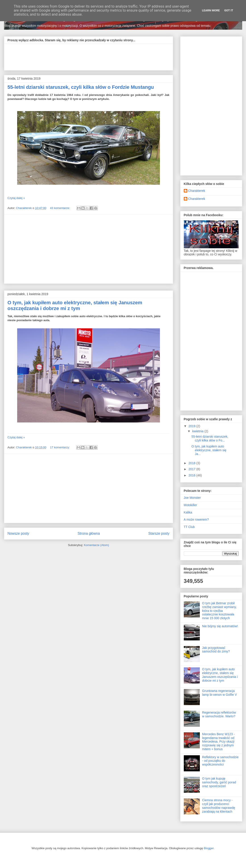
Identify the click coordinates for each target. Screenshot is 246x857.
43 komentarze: (60, 208)
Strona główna (89, 533)
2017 (192, 469)
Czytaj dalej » (16, 198)
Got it (228, 10)
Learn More (211, 10)
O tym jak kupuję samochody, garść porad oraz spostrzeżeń (219, 782)
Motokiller (190, 505)
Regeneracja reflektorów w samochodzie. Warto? (219, 714)
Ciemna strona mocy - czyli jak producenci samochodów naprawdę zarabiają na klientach (218, 805)
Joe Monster (192, 497)
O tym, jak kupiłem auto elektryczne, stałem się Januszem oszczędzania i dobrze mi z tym (75, 305)
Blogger (209, 848)
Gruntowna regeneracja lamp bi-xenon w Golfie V (219, 692)
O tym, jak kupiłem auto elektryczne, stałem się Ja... (208, 450)
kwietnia (198, 431)
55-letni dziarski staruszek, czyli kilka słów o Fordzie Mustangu (81, 87)
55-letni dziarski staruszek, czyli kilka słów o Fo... (209, 438)
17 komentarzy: (60, 447)
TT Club (189, 527)
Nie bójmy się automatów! (220, 626)
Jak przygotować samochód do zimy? (216, 649)
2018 (192, 463)
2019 (192, 426)
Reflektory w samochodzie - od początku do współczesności (220, 760)
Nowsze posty (18, 533)
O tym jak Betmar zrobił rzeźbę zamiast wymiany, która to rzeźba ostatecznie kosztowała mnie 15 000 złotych (219, 610)
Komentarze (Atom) (96, 545)
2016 (192, 475)
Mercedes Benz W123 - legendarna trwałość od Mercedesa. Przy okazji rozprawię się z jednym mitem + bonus (218, 741)
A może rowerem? (196, 519)
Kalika (188, 512)
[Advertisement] (89, 56)
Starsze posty (158, 533)
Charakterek (196, 191)
